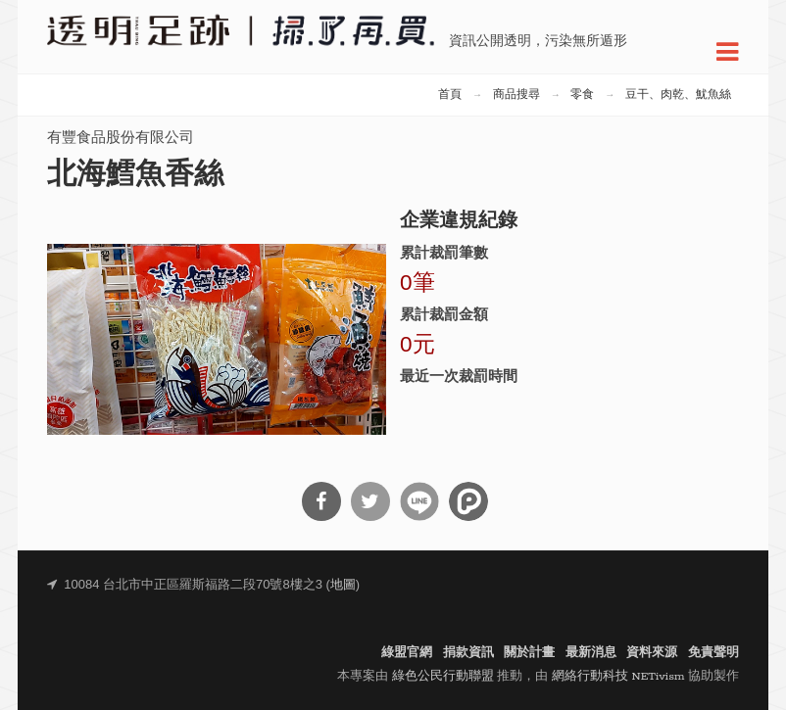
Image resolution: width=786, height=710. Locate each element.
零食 (582, 95)
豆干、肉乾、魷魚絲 (678, 95)
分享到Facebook (321, 501)
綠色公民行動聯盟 (443, 676)
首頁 (450, 95)
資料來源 (651, 652)
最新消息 (590, 652)
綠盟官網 (406, 652)
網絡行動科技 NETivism (618, 676)
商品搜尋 (516, 95)
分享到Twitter (370, 501)
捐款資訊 (468, 652)
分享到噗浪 (468, 501)
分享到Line (419, 501)
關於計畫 (529, 652)
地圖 (343, 585)
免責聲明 (713, 652)
